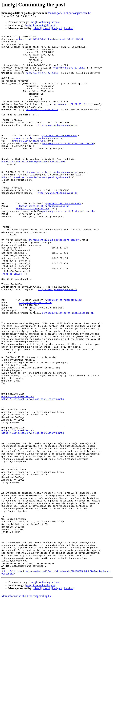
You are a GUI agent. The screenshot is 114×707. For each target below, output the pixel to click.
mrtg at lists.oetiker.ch (28, 162)
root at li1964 (12, 321)
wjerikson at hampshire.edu (59, 155)
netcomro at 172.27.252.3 (32, 40)
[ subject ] (57, 28)
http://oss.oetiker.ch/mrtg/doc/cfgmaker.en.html (33, 187)
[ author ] (69, 28)
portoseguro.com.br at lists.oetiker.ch (67, 165)
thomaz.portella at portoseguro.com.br (69, 12)
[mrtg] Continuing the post (44, 22)
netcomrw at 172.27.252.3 (66, 40)
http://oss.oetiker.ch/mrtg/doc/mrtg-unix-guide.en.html (38, 205)
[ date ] (37, 28)
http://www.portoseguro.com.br (57, 143)
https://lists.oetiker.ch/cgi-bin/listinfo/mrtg (32, 471)
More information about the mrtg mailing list (26, 703)
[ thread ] (46, 28)
